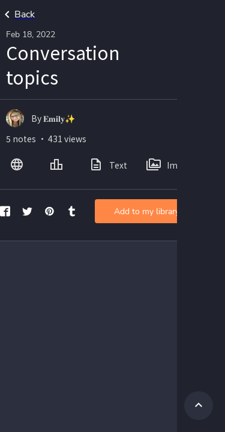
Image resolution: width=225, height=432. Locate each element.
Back (17, 14)
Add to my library (146, 211)
